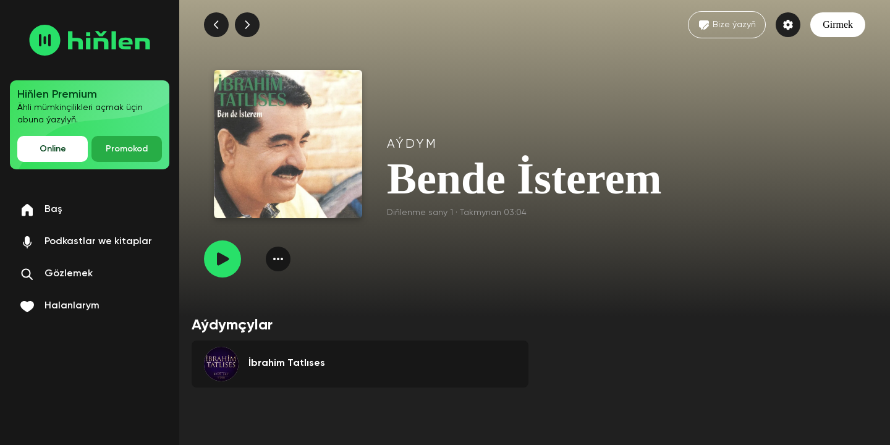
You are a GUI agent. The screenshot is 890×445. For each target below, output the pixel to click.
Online (53, 149)
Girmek (838, 24)
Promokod (127, 149)
